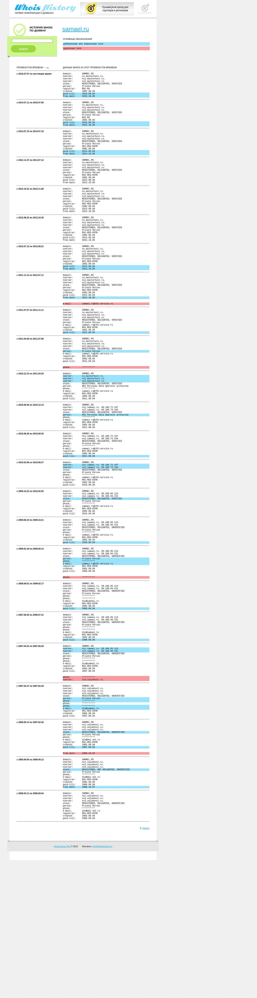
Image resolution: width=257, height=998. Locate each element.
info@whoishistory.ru (102, 984)
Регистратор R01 (62, 984)
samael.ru (75, 29)
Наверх (145, 966)
